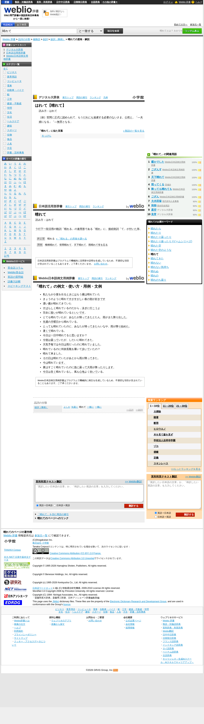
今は (45, 362)
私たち (47, 294)
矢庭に (74, 407)
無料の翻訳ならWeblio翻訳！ (57, 13)
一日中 (55, 335)
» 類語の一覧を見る (134, 130)
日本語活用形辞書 (50, 206)
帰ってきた (85, 317)
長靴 (69, 348)
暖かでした (157, 161)
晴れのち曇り (158, 279)
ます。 (62, 362)
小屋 (56, 294)
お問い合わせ (100, 264)
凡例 (105, 97)
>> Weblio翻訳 (133, 481)
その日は (48, 358)
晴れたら (156, 228)
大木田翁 (156, 200)
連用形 (81, 228)
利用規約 (18, 634)
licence (66, 607)
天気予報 (48, 344)
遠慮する (98, 117)
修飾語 (36, 39)
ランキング (95, 97)
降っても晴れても (161, 188)
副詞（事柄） (58, 39)
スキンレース (161, 463)
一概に (98, 407)
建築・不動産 (14, 103)
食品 (9, 139)
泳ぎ (84, 308)
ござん (155, 196)
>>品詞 (130, 410)
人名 (9, 143)
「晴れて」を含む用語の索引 (53, 517)
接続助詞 (113, 228)
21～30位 (181, 405)
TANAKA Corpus (12, 553)
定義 (156, 457)
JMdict (55, 605)
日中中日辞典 (63, 2)
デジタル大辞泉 (49, 97)
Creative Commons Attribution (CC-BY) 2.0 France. (75, 556)
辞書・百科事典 (15, 152)
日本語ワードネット (43, 591)
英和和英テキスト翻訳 (49, 481)
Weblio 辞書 (185, 2)
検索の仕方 (19, 627)
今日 (45, 335)
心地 (82, 371)
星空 (153, 209)
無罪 (59, 121)
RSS (116, 673)
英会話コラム (15, 267)
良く (53, 371)
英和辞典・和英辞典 (173, 631)
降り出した (119, 317)
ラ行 (38, 228)
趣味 (9, 125)
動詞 (58, 228)
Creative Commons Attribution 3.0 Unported (72, 561)
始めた (125, 326)
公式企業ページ (133, 624)
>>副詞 (139, 410)
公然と (128, 117)
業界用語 (12, 76)
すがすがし (75, 298)
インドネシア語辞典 (173, 648)
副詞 (45, 39)
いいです (79, 312)
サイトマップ (20, 641)
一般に (90, 407)
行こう (94, 308)
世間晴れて (65, 244)
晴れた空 (156, 245)
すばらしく (49, 308)
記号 (6, 256)
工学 (9, 99)
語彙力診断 (14, 281)
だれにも (88, 117)
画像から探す (58, 627)
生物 (9, 134)
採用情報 (130, 631)
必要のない (110, 117)
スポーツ (12, 130)
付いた (133, 228)
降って (88, 358)
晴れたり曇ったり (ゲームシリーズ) (171, 241)
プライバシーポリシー (25, 638)
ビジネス (12, 72)
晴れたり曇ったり (161, 237)
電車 (9, 85)
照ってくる (157, 184)
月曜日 (55, 321)
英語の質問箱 (15, 276)
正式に (58, 117)
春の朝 (88, 298)
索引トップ (68, 97)
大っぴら (46, 135)
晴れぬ (154, 271)
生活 (9, 116)
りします (108, 367)
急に (76, 367)
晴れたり (156, 232)
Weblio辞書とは (22, 624)
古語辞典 (95, 2)
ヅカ (156, 446)
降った (99, 367)
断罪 (156, 423)
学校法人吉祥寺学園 (164, 440)
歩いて (86, 348)
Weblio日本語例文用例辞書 (57, 278)
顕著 (156, 417)
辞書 (7, 2)
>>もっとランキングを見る (185, 469)
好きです (100, 298)
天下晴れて (80, 244)
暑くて (47, 330)
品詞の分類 (24, 39)
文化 (9, 112)
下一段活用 (47, 228)
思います (77, 335)
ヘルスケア (13, 121)
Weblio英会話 (16, 272)
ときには (71, 294)
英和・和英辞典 (44, 2)
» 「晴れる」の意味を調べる (71, 238)
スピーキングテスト (19, 285)
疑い (53, 312)
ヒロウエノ (160, 428)
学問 (9, 108)
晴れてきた (157, 258)
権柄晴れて (51, 244)
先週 (45, 321)
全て (5, 68)
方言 (9, 148)
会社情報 (130, 627)
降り (118, 326)
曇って (55, 339)
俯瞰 (156, 452)
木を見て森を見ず (163, 434)
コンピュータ (14, 81)
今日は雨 (64, 344)
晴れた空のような (161, 249)
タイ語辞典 (168, 652)
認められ (67, 117)
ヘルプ (198, 2)
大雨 (89, 367)
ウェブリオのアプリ (61, 624)
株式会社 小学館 (41, 546)
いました (95, 344)
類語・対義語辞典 (24, 2)
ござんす (156, 169)
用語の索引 (81, 97)
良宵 (153, 214)
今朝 (45, 339)
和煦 (153, 205)
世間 (49, 117)
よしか (67, 407)
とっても (48, 326)
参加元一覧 (195, 24)
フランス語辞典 (170, 644)
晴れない (156, 262)
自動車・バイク (15, 90)
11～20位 (168, 405)
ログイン (168, 2)
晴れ (66, 228)
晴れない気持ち (160, 267)
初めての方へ (180, 24)
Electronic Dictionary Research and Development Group (138, 605)
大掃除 (157, 411)
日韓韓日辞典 (80, 2)
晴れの (154, 275)
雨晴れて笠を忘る (98, 244)
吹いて (94, 371)
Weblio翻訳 (168, 634)
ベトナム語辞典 (170, 655)
